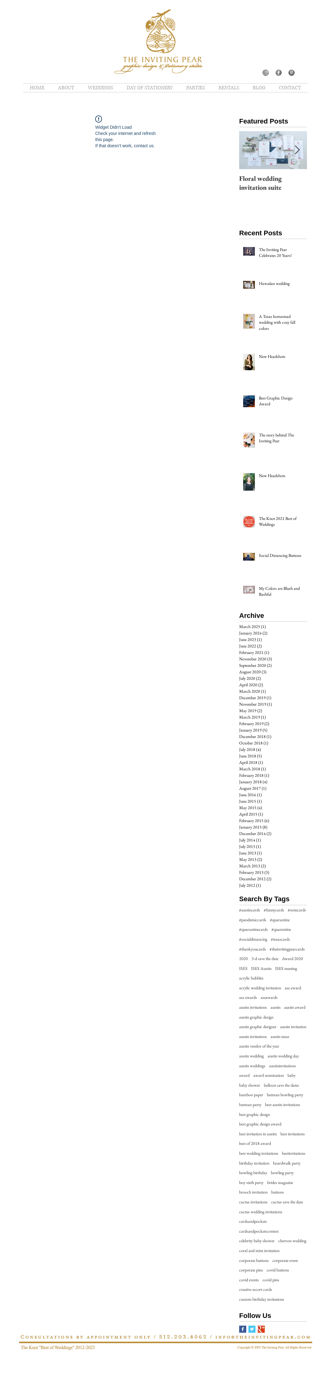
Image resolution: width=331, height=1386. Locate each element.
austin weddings (252, 1065)
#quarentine (281, 929)
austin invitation (293, 1026)
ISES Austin (261, 968)
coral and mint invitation (259, 1250)
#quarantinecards (253, 929)
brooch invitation (253, 1192)
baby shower (249, 1085)
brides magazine (280, 1182)
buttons (277, 1192)
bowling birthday (253, 1172)
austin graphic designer (257, 1026)
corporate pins (251, 1270)
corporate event (285, 1260)
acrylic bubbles (251, 978)
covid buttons (278, 1270)
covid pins (271, 1280)
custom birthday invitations (261, 1299)
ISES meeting (286, 968)
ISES (243, 968)
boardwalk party (286, 1163)
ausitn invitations (253, 1007)
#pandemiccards (252, 919)
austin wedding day (283, 1056)
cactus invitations (253, 1202)
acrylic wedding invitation (260, 988)
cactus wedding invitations (260, 1211)
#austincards (249, 910)
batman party (250, 1104)
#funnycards (274, 910)
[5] (278, 73)
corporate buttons (254, 1260)
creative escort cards (255, 1289)
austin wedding (251, 1056)
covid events (249, 1280)
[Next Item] (297, 150)
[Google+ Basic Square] (261, 1329)
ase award (293, 988)
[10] (291, 73)
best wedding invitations (258, 1153)
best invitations (292, 1134)
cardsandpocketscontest (259, 1231)
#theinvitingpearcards (287, 949)
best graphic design (254, 1114)
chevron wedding (292, 1240)
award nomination (268, 1075)
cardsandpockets (253, 1221)
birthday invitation (254, 1163)
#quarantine (280, 919)
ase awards (248, 997)
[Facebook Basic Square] (242, 1329)
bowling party (282, 1172)
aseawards (269, 997)
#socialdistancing (253, 939)
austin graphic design (256, 1017)
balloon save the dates (281, 1085)
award (244, 1075)
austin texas (280, 1036)
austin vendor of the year (259, 1046)
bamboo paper (251, 1094)
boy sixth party (251, 1182)
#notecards (297, 910)
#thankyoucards (252, 949)
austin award (294, 1007)
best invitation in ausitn (258, 1134)
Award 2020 (292, 958)
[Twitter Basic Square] (251, 1329)
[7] (265, 73)
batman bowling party (285, 1094)
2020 (243, 958)
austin (275, 1007)
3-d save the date (264, 958)
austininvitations (282, 1065)
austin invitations (253, 1036)
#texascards (280, 939)
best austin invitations (282, 1104)
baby (292, 1075)
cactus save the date (287, 1202)
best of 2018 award (255, 1143)
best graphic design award (260, 1124)
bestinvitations (293, 1153)
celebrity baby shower (257, 1240)
